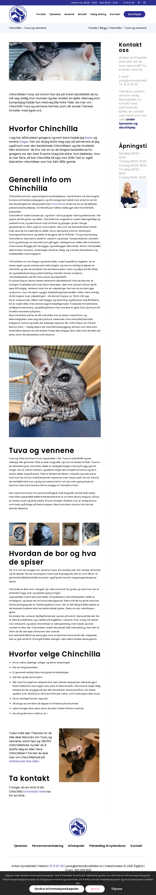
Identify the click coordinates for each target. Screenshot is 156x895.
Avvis (95, 889)
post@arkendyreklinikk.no (137, 80)
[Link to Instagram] (144, 2)
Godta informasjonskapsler (57, 889)
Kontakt (136, 846)
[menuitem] (41, 14)
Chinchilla (56, 204)
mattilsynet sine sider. (24, 761)
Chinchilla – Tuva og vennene (27, 28)
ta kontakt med (34, 791)
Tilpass (117, 889)
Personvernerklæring (47, 846)
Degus (24, 142)
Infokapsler (76, 846)
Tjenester (20, 846)
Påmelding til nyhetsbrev (107, 846)
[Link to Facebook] (138, 2)
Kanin (89, 138)
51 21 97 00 (129, 2)
